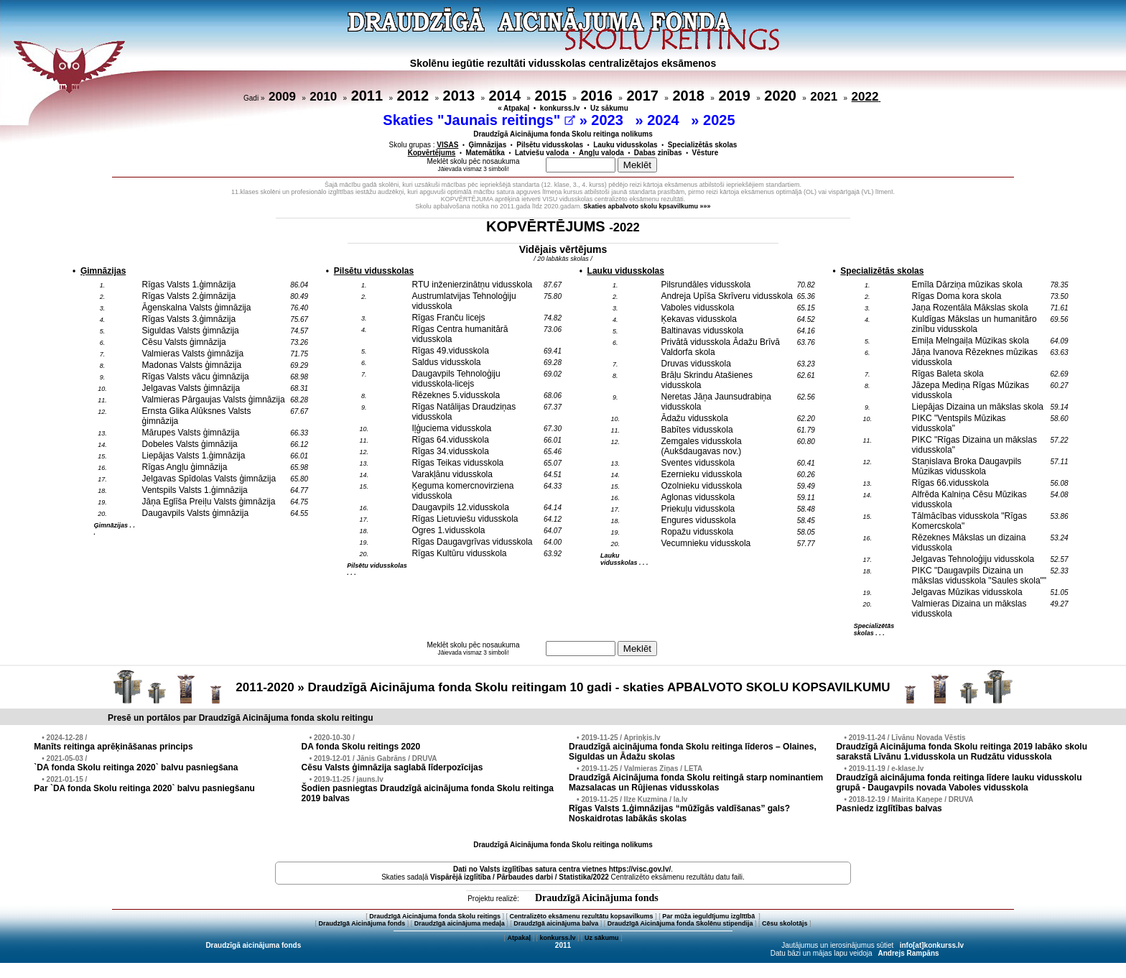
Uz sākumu (609, 108)
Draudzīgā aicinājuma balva (555, 923)
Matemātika (484, 153)
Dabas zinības (658, 153)
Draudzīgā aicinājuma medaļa (459, 923)
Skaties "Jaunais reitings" (479, 120)
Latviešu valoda (542, 153)
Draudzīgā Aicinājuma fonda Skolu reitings (435, 916)
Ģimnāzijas (487, 145)
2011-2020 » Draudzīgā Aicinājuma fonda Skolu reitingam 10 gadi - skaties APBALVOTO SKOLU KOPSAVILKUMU (563, 687)
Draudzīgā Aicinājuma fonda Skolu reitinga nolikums (563, 134)
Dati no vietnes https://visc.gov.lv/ (562, 869)
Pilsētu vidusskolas (549, 145)
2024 (665, 120)
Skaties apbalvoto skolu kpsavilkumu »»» (647, 206)
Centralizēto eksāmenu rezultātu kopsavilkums (581, 916)
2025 (721, 120)
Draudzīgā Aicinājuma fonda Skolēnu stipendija (680, 923)
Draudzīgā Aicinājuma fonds (597, 897)
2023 (609, 120)
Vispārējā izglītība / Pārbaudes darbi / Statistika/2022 (519, 877)
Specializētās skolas (703, 145)
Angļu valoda (601, 153)
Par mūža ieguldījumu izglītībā (709, 916)
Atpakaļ (519, 937)
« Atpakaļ (513, 108)
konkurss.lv (560, 108)
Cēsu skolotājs (785, 923)
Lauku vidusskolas (625, 145)
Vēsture (705, 153)
